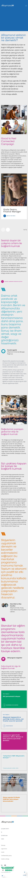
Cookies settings (5, 859)
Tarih (2, 839)
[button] (3, 230)
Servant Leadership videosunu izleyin (13, 281)
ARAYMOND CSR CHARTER (10, 705)
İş (1, 832)
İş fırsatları (4, 835)
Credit (2, 852)
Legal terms (4, 848)
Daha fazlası (8, 726)
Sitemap (3, 845)
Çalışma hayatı (5, 828)
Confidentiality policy (6, 855)
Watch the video (11, 215)
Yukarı (24, 875)
